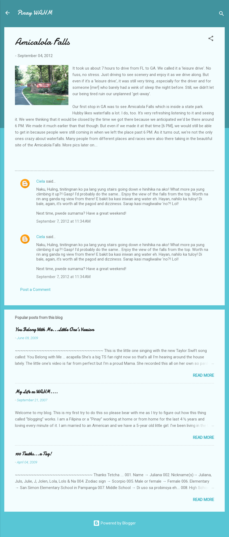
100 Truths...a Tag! (33, 454)
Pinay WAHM (34, 12)
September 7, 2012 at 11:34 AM (63, 221)
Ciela (40, 181)
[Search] (221, 14)
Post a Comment (35, 289)
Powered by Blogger (114, 523)
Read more (203, 375)
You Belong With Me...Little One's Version (54, 329)
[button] (211, 39)
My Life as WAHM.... (36, 391)
